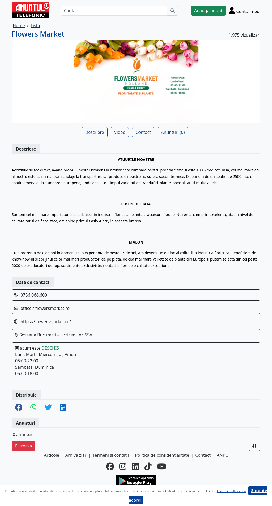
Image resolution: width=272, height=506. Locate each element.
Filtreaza (23, 446)
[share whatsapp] (33, 407)
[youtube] (161, 466)
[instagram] (122, 466)
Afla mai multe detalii (231, 491)
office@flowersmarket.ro (45, 308)
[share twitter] (48, 407)
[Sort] (254, 446)
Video (119, 132)
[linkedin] (135, 466)
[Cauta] (172, 11)
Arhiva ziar (75, 455)
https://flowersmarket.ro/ (45, 321)
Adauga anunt (208, 11)
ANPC (222, 455)
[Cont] (244, 10)
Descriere (94, 132)
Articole (51, 455)
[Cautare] (114, 11)
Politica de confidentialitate (162, 455)
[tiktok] (148, 466)
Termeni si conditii (110, 455)
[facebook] (110, 466)
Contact (143, 132)
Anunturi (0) (173, 132)
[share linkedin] (63, 407)
